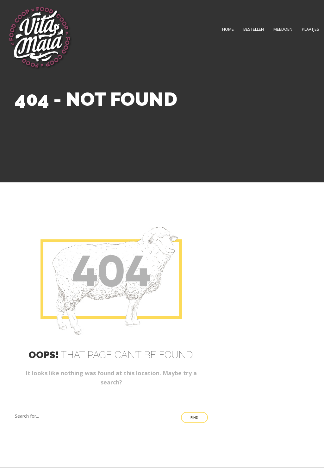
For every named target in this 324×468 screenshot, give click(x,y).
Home (228, 29)
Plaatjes (310, 29)
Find (194, 417)
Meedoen (282, 29)
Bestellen (253, 29)
